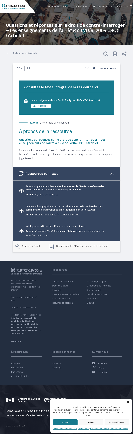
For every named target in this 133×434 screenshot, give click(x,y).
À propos (15, 363)
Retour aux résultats (25, 53)
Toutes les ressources (63, 281)
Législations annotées (97, 294)
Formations (92, 298)
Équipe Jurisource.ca (46, 194)
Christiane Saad (44, 231)
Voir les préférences (116, 422)
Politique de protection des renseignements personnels (103, 429)
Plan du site (16, 341)
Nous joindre (17, 367)
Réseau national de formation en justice (57, 214)
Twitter (98, 368)
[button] (128, 402)
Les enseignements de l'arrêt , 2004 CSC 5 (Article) (69, 100)
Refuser (91, 422)
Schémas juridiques (96, 281)
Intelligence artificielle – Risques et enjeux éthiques (55, 226)
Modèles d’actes (60, 285)
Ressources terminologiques (66, 294)
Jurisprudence (94, 290)
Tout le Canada (107, 68)
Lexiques (56, 290)
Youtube (99, 372)
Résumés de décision (96, 246)
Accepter (65, 422)
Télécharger (41, 106)
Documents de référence (70, 246)
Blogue (90, 303)
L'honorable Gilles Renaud (54, 122)
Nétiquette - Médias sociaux (23, 307)
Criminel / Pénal (31, 246)
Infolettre (57, 363)
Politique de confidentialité (65, 429)
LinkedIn (99, 363)
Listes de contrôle (61, 298)
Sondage (56, 367)
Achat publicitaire (20, 376)
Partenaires (17, 372)
